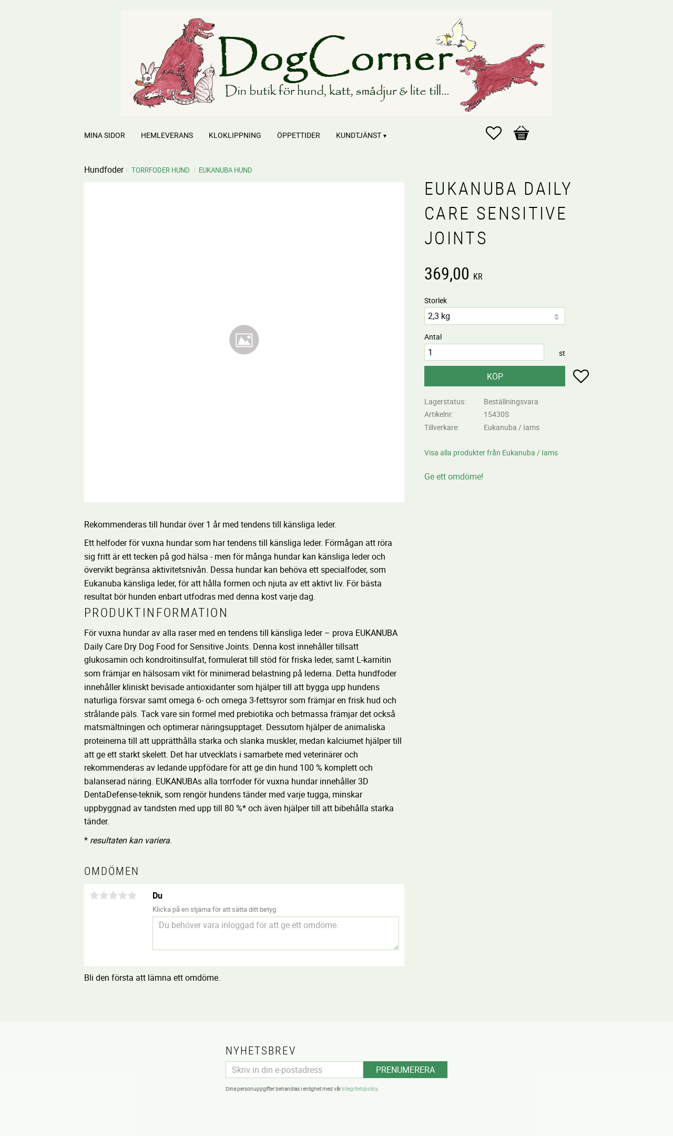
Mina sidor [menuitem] (104, 135)
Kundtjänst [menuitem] (358, 135)
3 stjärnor (113, 895)
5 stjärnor (132, 895)
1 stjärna (94, 895)
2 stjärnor (103, 895)
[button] (499, 133)
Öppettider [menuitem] (298, 135)
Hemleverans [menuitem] (167, 135)
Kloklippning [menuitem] (235, 135)
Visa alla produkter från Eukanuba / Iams (491, 452)
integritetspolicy (360, 1088)
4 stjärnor (122, 895)
